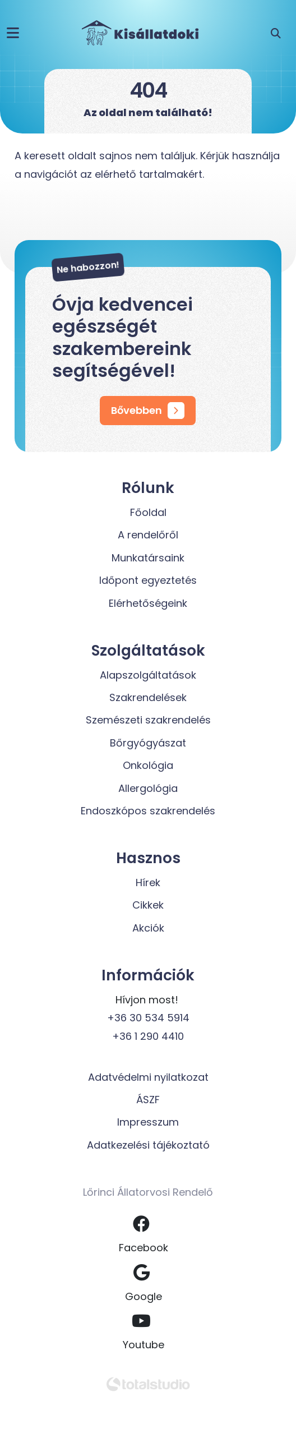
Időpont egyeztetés (148, 580)
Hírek (148, 882)
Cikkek (148, 905)
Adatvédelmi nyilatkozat (148, 1077)
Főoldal (148, 512)
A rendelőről (148, 535)
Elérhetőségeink (148, 603)
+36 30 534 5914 (148, 1018)
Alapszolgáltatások (148, 675)
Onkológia (148, 765)
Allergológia (148, 788)
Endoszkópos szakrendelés (148, 811)
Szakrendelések (148, 697)
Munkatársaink (148, 558)
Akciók (148, 928)
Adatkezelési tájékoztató (148, 1145)
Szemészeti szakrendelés (148, 720)
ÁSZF (148, 1100)
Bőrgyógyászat (148, 743)
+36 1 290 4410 (148, 1036)
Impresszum (148, 1122)
